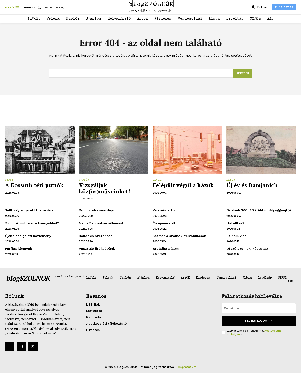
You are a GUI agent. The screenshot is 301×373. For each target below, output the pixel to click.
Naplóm (84, 180)
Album (231, 180)
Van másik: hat (165, 210)
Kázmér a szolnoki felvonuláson (179, 236)
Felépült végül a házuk (183, 185)
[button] (33, 7)
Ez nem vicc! (236, 236)
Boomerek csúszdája (96, 210)
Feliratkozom (258, 321)
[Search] (242, 73)
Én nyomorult (164, 223)
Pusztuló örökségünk (97, 249)
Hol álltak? (235, 223)
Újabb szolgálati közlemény (28, 236)
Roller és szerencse (96, 236)
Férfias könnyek (18, 249)
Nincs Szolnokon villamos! (101, 223)
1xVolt (158, 180)
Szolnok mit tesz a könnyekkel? (32, 223)
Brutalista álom (166, 249)
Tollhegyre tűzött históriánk (29, 210)
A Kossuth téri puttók (34, 185)
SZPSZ (9, 180)
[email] (259, 308)
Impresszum (187, 367)
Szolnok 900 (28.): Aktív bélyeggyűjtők (259, 210)
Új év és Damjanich (252, 185)
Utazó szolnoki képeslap (247, 249)
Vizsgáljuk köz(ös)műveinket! (104, 188)
